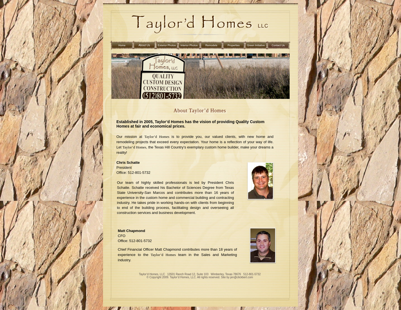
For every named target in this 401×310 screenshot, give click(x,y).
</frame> (131, 282)
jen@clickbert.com (241, 277)
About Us (144, 45)
